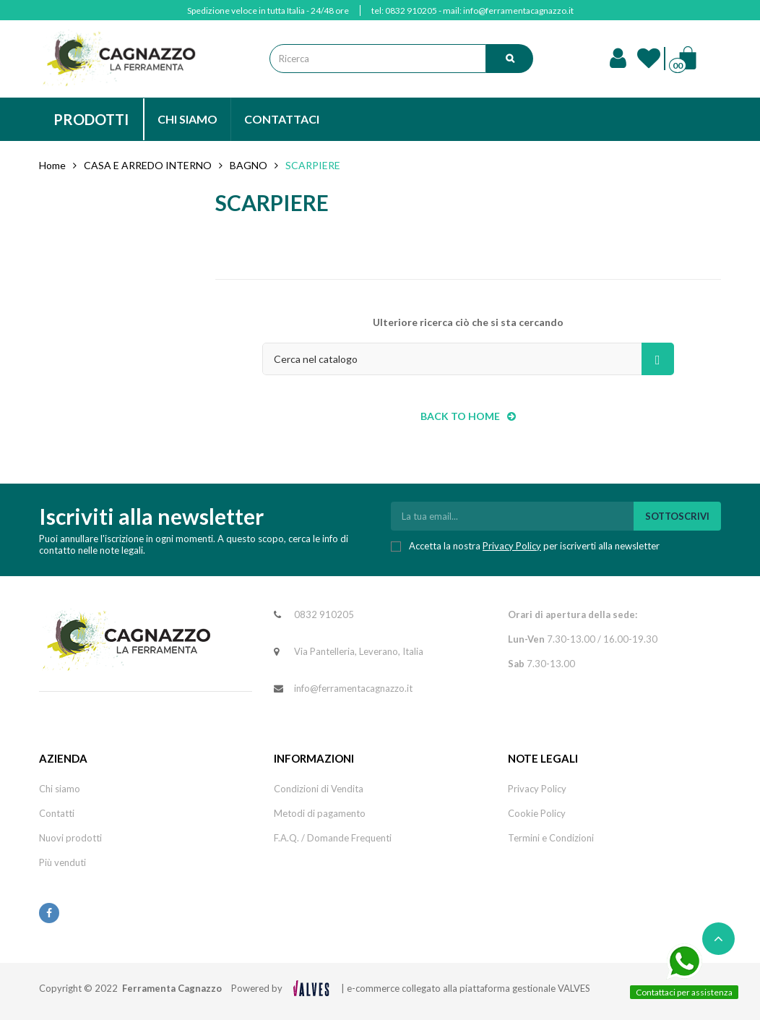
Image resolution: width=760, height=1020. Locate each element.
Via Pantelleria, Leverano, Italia (358, 651)
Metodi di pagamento (320, 813)
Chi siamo (59, 788)
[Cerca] (468, 359)
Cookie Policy (537, 813)
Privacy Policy (512, 546)
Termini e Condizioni (551, 838)
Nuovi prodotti (70, 838)
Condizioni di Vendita (318, 788)
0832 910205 (411, 10)
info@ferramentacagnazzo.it (518, 10)
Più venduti (62, 862)
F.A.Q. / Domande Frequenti (333, 838)
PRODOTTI (91, 119)
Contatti (56, 813)
